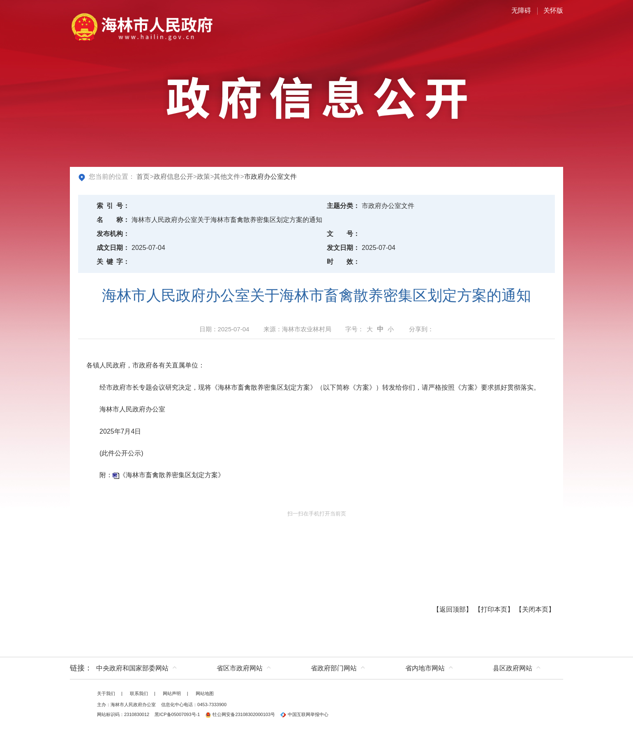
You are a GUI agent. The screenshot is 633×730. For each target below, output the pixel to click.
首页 (143, 176)
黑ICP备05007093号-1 (177, 714)
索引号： (113, 205)
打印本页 (494, 609)
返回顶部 (452, 609)
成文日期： (113, 247)
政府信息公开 (173, 176)
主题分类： (343, 205)
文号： (343, 233)
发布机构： (113, 233)
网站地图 (205, 693)
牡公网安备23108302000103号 (240, 714)
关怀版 (553, 10)
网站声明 (172, 693)
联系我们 (139, 693)
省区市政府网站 (240, 668)
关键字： (113, 261)
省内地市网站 (425, 668)
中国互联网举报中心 (304, 714)
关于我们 (106, 693)
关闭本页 (535, 609)
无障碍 (521, 10)
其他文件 (227, 176)
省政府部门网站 (334, 668)
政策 (203, 176)
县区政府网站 (512, 668)
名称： (113, 219)
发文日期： (343, 247)
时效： (343, 261)
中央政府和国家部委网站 (132, 668)
